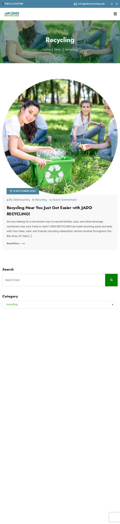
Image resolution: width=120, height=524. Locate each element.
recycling (41, 199)
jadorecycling (21, 199)
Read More (16, 243)
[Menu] (115, 14)
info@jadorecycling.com (91, 4)
